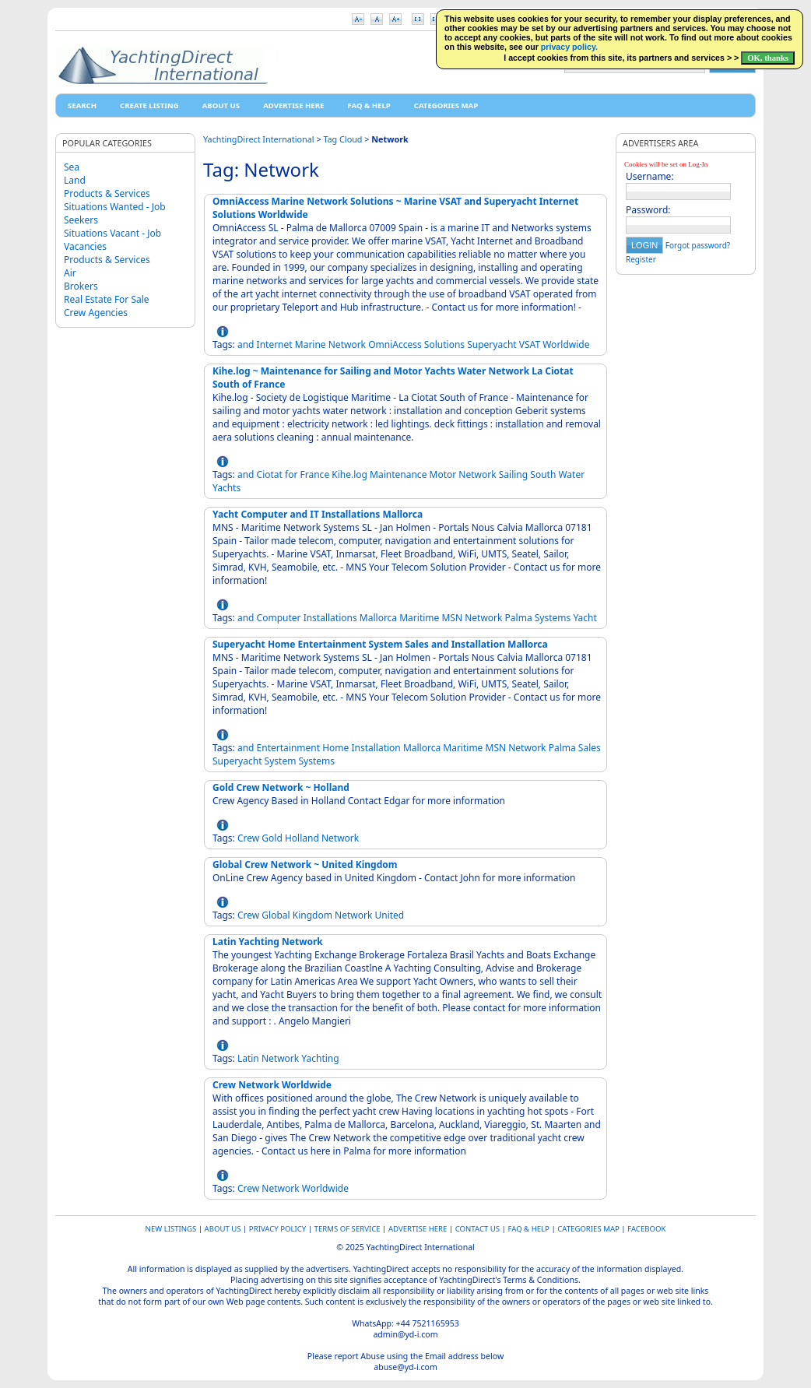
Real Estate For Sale (106, 299)
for (291, 474)
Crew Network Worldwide (272, 1084)
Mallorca (378, 617)
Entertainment (288, 747)
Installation (375, 747)
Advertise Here (293, 105)
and (246, 344)
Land (75, 180)
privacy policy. (569, 46)
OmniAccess (395, 344)
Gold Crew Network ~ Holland (280, 787)
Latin (248, 1058)
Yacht (584, 617)
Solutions (444, 344)
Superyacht (491, 344)
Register (641, 259)
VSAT (529, 344)
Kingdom (312, 915)
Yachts (226, 487)
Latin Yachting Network (267, 941)
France (315, 474)
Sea (71, 167)
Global (276, 915)
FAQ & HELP (368, 105)
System (281, 761)
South (543, 474)
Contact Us (477, 1229)
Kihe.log (349, 474)
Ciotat (270, 474)
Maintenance (398, 474)
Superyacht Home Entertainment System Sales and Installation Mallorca (380, 644)
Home (335, 747)
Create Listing (149, 105)
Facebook (646, 1229)
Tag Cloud (342, 139)
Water (571, 474)
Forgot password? (697, 245)
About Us (221, 105)
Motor (443, 474)
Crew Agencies (96, 312)
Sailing (513, 474)
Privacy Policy (277, 1229)
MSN (451, 617)
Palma (518, 617)
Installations (330, 617)
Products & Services (107, 193)
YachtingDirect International (258, 139)
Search (82, 105)
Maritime (419, 617)
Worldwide (565, 344)
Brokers (81, 286)
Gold (272, 838)
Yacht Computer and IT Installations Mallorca (317, 514)
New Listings (171, 1229)
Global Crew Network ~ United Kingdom (304, 864)
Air (70, 272)
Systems (553, 617)
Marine (310, 344)
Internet (275, 344)
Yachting (320, 1058)
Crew (248, 838)
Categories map (446, 105)
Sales (589, 747)
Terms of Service (347, 1229)
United (389, 915)
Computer (279, 617)
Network (347, 344)
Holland (302, 838)
